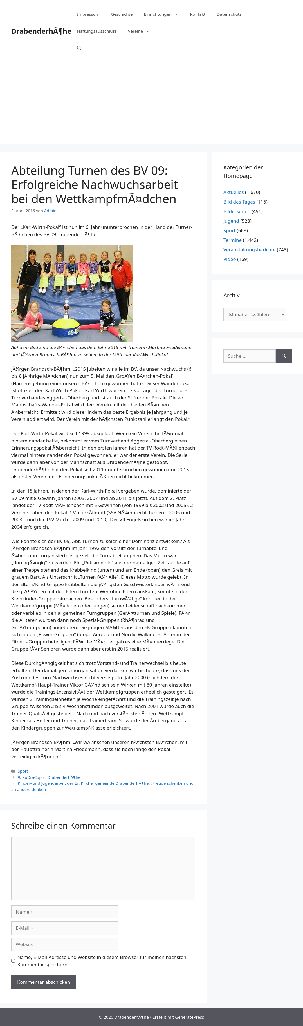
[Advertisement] (151, 104)
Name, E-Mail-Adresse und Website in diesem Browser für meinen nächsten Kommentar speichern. (102, 961)
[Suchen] (284, 356)
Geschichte (122, 14)
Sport (23, 771)
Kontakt (197, 14)
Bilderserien (236, 211)
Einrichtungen (164, 14)
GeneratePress (189, 1017)
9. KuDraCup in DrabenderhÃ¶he (49, 777)
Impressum (88, 14)
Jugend (231, 221)
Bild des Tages (239, 201)
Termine (232, 240)
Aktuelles (233, 192)
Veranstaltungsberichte (249, 249)
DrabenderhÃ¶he (41, 31)
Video (229, 259)
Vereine (142, 31)
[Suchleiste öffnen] (79, 47)
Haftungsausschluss (97, 31)
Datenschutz (229, 14)
